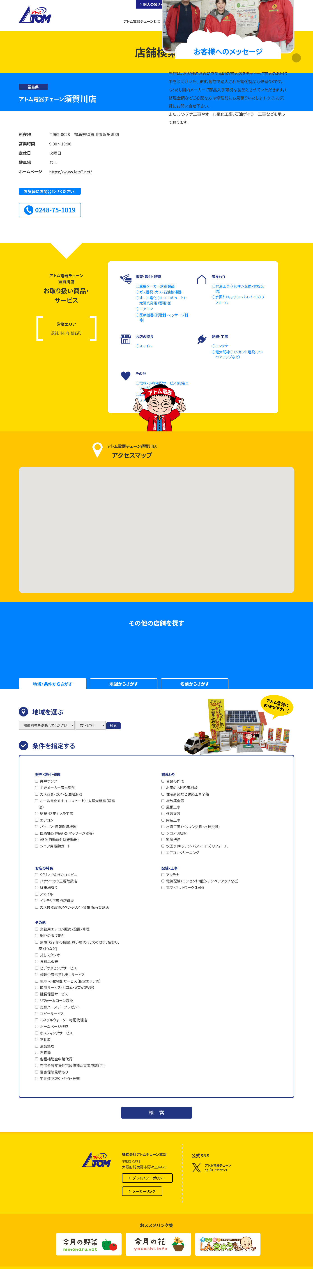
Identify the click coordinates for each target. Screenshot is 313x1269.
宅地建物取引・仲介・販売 (60, 1078)
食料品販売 (49, 961)
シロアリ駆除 (176, 833)
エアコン (46, 820)
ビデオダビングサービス (58, 968)
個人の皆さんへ (155, 4)
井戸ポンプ (48, 781)
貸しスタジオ (50, 955)
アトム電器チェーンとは (141, 21)
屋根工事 (173, 807)
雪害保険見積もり (54, 1072)
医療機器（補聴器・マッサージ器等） (67, 833)
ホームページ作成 (54, 1026)
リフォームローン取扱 (56, 1000)
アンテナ (172, 874)
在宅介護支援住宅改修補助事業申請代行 (72, 1065)
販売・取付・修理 (47, 774)
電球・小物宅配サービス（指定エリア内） (70, 981)
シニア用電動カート (55, 846)
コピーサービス (52, 1013)
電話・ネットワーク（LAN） (185, 887)
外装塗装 (173, 813)
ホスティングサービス (56, 1033)
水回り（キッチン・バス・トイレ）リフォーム (197, 846)
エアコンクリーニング (182, 852)
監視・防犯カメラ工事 (56, 813)
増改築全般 (175, 800)
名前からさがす (194, 684)
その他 (40, 922)
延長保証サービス (54, 994)
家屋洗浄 (173, 839)
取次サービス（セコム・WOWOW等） (67, 987)
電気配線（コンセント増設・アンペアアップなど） (202, 881)
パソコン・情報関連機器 (58, 826)
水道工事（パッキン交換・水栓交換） (193, 826)
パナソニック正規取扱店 (58, 881)
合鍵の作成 (175, 781)
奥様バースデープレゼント (60, 1007)
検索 (113, 726)
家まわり (168, 774)
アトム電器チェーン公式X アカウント (211, 1167)
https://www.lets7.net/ (70, 172)
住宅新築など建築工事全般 (187, 794)
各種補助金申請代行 (56, 1059)
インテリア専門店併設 (57, 900)
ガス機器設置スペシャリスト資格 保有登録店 (74, 907)
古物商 (45, 1052)
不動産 (45, 1039)
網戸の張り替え (52, 935)
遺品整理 (47, 1046)
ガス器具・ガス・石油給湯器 (61, 794)
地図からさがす (123, 684)
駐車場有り (48, 887)
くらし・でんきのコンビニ (58, 874)
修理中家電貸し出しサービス (62, 974)
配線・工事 (169, 868)
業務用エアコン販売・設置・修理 (65, 929)
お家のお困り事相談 (182, 787)
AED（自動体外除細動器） (59, 839)
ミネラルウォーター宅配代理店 (63, 1020)
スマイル (46, 894)
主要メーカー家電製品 (57, 787)
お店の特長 (44, 868)
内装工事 (173, 820)
